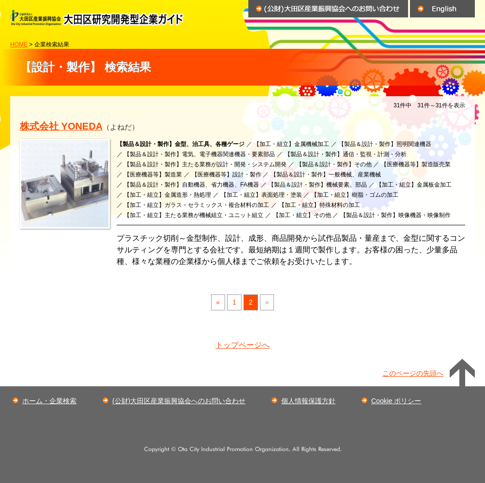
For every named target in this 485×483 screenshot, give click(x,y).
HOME (19, 44)
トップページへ (242, 345)
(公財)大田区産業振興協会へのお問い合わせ (178, 401)
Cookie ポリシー (396, 401)
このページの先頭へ (412, 373)
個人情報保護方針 (308, 401)
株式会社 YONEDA (61, 126)
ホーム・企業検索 (49, 401)
